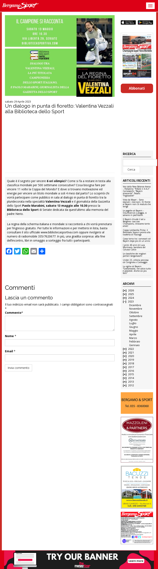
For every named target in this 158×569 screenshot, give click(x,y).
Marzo (133, 338)
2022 (131, 349)
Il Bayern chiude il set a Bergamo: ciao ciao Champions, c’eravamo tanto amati (136, 222)
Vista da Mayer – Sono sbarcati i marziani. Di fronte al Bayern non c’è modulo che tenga (137, 203)
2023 (131, 301)
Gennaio (134, 345)
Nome (9, 336)
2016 (131, 371)
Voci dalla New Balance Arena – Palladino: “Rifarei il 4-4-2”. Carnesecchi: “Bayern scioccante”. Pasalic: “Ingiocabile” (137, 191)
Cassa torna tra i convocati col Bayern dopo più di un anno (137, 240)
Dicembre (135, 305)
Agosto (133, 320)
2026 (131, 290)
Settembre (135, 316)
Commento (13, 313)
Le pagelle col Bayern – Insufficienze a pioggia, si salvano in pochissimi (135, 213)
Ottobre (134, 312)
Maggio (133, 330)
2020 (131, 356)
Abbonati (137, 88)
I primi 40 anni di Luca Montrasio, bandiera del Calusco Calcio (134, 247)
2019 (131, 359)
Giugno (133, 327)
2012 (131, 385)
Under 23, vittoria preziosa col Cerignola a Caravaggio (136, 261)
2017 (131, 367)
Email (9, 351)
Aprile (132, 334)
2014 (131, 378)
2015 (131, 374)
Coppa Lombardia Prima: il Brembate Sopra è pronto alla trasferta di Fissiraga (136, 232)
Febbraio (134, 341)
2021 (131, 352)
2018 (131, 363)
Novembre (135, 308)
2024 (131, 298)
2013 (131, 381)
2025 (131, 294)
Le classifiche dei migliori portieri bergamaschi (134, 255)
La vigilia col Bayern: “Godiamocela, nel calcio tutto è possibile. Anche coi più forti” (137, 270)
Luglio (132, 323)
